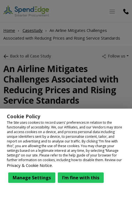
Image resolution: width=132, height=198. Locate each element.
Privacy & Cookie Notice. (30, 165)
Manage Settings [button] (32, 178)
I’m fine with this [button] (80, 178)
